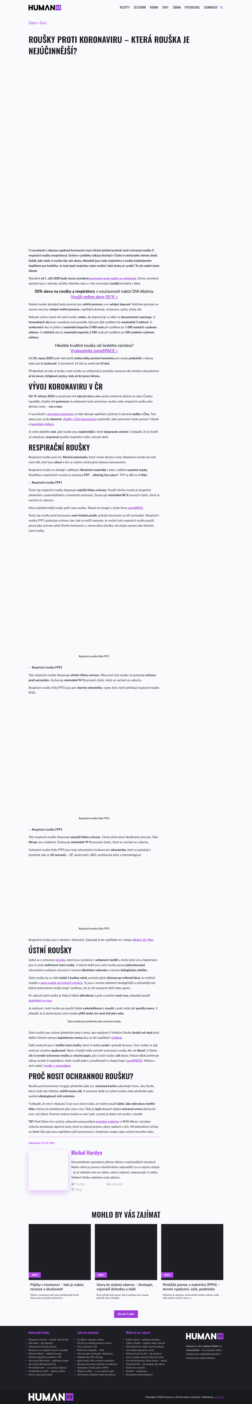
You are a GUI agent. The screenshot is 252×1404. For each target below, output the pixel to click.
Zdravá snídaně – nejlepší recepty (45, 1353)
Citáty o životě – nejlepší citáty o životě (145, 1343)
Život (165, 7)
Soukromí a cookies (135, 1367)
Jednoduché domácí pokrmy (43, 1346)
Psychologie (192, 7)
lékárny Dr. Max (143, 940)
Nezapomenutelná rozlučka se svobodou (97, 1364)
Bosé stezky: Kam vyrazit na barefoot (95, 1360)
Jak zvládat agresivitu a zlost (140, 1350)
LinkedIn (115, 1184)
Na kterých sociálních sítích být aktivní (96, 1374)
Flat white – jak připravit (41, 1343)
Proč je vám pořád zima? (40, 1374)
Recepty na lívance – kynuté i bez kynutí (48, 1339)
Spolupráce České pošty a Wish (92, 1367)
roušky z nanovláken (57, 1065)
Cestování (140, 7)
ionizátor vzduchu (107, 1121)
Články (33, 23)
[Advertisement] (126, 87)
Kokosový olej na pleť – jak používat (144, 1353)
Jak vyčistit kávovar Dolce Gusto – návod (146, 1360)
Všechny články (126, 1314)
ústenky (60, 960)
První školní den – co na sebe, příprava (47, 1367)
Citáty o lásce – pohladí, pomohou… (143, 1339)
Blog (76, 1189)
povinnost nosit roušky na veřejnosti (112, 278)
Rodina (154, 7)
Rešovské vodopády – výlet (90, 1350)
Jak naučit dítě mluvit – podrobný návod (48, 1360)
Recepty (125, 7)
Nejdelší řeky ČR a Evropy (90, 1357)
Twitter (78, 1184)
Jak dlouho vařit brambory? (139, 1374)
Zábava (177, 7)
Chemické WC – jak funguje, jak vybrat (145, 1364)
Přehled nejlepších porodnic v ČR (45, 1357)
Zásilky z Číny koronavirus (80, 419)
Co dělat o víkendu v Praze (90, 1339)
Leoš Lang (218, 1397)
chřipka (116, 1037)
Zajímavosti (211, 7)
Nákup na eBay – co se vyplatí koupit (95, 1371)
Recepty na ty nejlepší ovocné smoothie (48, 1350)
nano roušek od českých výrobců (61, 983)
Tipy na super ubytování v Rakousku (95, 1353)
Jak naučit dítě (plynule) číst (42, 1364)
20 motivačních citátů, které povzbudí (144, 1346)
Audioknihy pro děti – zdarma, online (47, 1371)
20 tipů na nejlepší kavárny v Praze (94, 1343)
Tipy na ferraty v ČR (87, 1346)
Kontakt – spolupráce (136, 1371)
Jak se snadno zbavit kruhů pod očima (145, 1357)
